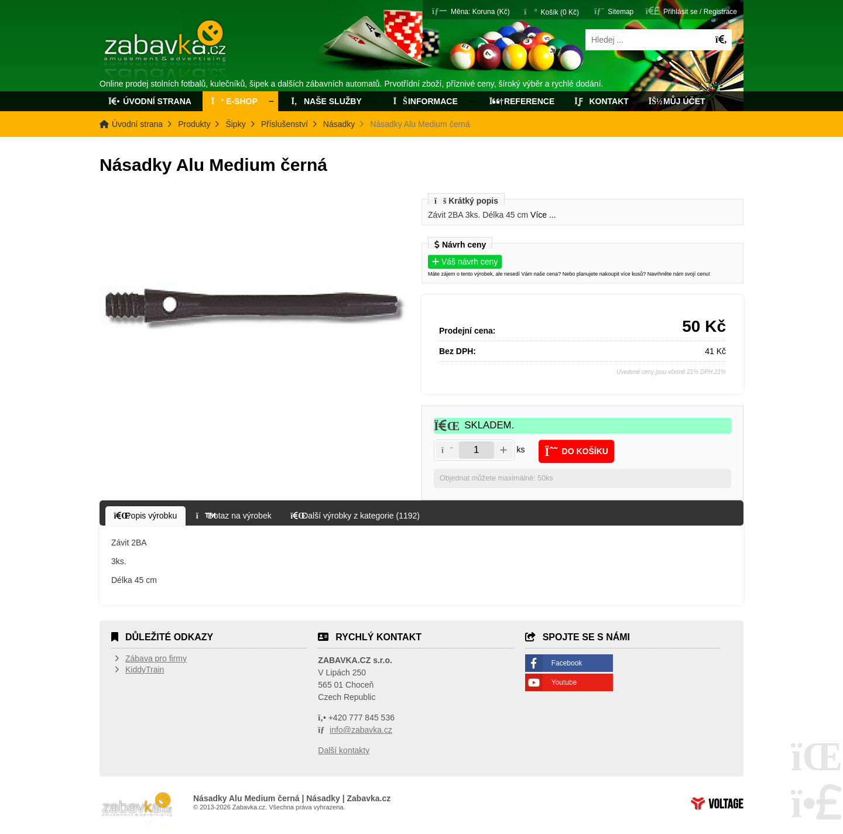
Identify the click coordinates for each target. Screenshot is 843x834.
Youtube (564, 682)
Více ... (543, 214)
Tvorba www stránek (717, 803)
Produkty (194, 124)
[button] (471, 11)
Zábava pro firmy (156, 658)
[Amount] (476, 450)
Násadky (339, 124)
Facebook (566, 663)
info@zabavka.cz (361, 730)
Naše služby (325, 101)
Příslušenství (284, 124)
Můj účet (677, 101)
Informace (425, 101)
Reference (522, 101)
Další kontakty (343, 750)
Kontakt (601, 101)
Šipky (235, 124)
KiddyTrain (144, 669)
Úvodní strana (166, 51)
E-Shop (234, 101)
